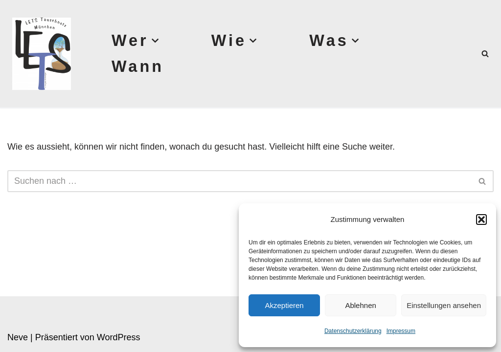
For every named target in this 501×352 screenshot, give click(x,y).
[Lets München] (39, 54)
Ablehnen (360, 305)
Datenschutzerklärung (353, 331)
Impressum (401, 331)
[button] (481, 219)
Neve (17, 337)
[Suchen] (485, 53)
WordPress (118, 337)
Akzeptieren (284, 305)
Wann (138, 66)
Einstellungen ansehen (444, 305)
